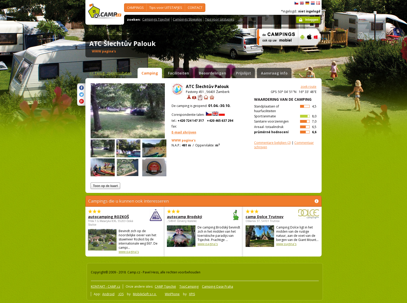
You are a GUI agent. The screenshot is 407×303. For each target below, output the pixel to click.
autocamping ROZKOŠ (110, 216)
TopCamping (189, 286)
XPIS (192, 294)
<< (110, 73)
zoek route (308, 86)
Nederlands (313, 3)
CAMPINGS (135, 7)
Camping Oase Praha (217, 286)
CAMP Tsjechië (165, 286)
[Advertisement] (343, 156)
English (302, 3)
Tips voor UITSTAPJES (165, 7)
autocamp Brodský (189, 216)
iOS (121, 294)
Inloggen (311, 20)
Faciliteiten (178, 73)
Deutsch (307, 3)
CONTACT (195, 7)
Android (108, 294)
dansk (318, 3)
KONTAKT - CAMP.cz (105, 286)
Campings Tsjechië (156, 19)
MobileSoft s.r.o (145, 294)
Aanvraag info (274, 73)
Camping (149, 73)
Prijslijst (243, 73)
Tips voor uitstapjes (219, 19)
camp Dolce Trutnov (268, 216)
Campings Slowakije (187, 19)
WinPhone (172, 294)
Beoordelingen (212, 73)
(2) (272, 142)
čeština (296, 3)
